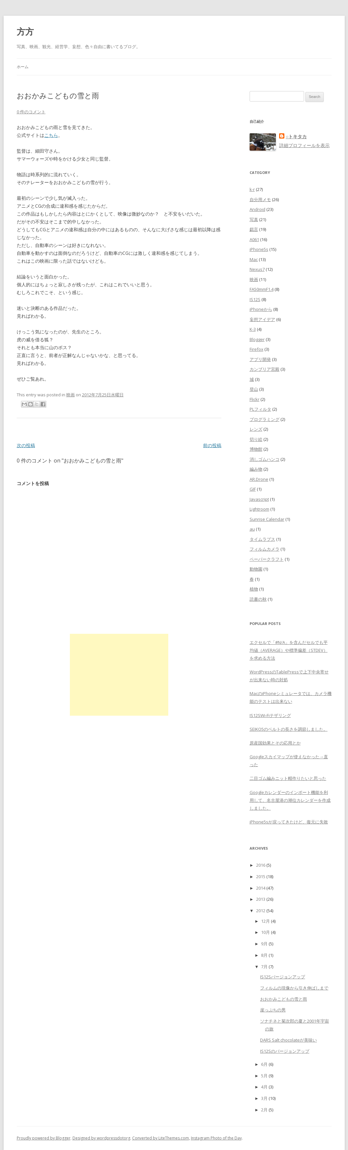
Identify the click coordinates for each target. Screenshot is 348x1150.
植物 (254, 589)
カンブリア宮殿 (264, 369)
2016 (260, 865)
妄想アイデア (262, 319)
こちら (51, 135)
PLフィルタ (260, 409)
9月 (264, 944)
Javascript (259, 499)
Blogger (257, 339)
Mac (254, 259)
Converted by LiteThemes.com (160, 1138)
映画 (70, 395)
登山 (254, 389)
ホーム (23, 66)
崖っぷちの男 (273, 1010)
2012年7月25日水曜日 (103, 395)
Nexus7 (257, 269)
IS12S (255, 299)
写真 (254, 219)
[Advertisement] (119, 675)
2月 (264, 1110)
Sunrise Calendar (267, 519)
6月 (264, 1064)
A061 (254, 239)
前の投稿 (212, 445)
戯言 (254, 229)
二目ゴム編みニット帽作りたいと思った (288, 778)
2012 (260, 911)
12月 (265, 921)
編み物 (256, 469)
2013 (260, 899)
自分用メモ (260, 199)
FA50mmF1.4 (262, 289)
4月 (264, 1087)
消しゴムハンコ (264, 459)
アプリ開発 (260, 359)
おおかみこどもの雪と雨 (283, 999)
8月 (264, 955)
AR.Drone (259, 479)
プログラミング (264, 419)
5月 (264, 1076)
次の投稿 (26, 445)
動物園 (256, 569)
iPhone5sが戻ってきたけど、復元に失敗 (289, 822)
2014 (260, 888)
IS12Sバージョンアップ (282, 977)
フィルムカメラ (264, 549)
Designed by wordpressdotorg (101, 1138)
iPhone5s (259, 249)
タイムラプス (262, 539)
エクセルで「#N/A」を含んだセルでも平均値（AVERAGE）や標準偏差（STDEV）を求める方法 (289, 650)
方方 (25, 31)
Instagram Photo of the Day (216, 1138)
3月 (264, 1098)
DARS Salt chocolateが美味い (288, 1040)
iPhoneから (261, 309)
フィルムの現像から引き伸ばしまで (294, 988)
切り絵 (256, 439)
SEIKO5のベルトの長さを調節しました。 (289, 729)
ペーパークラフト (267, 559)
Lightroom (259, 509)
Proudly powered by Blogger (44, 1138)
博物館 (256, 449)
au (252, 529)
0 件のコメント (31, 112)
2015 (260, 876)
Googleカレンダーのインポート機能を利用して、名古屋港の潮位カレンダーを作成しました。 (290, 800)
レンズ (256, 429)
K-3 (253, 329)
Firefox (256, 349)
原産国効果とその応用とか (275, 743)
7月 (264, 967)
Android (257, 209)
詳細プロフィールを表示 (304, 145)
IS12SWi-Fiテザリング (270, 715)
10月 (265, 932)
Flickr (254, 399)
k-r (252, 189)
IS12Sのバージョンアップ (284, 1051)
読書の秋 (258, 599)
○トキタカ (296, 136)
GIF (253, 489)
